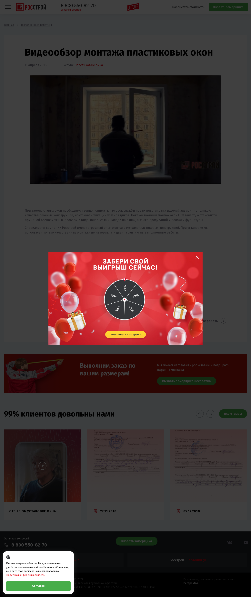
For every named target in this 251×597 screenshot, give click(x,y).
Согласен (38, 586)
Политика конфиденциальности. (25, 575)
